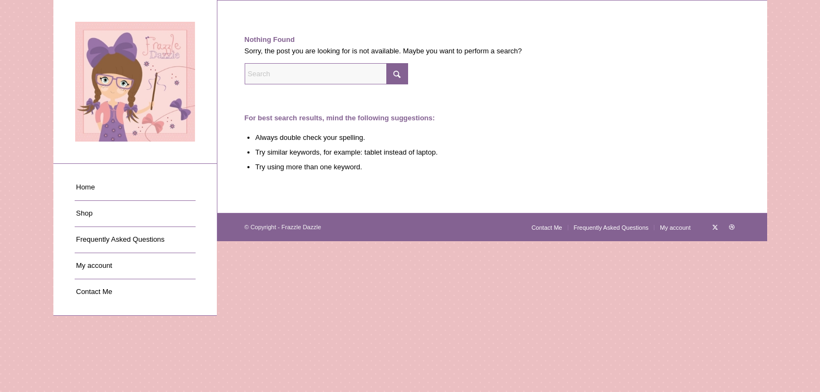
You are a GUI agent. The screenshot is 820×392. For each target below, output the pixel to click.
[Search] (326, 73)
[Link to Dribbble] (732, 227)
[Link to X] (715, 227)
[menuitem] (135, 188)
